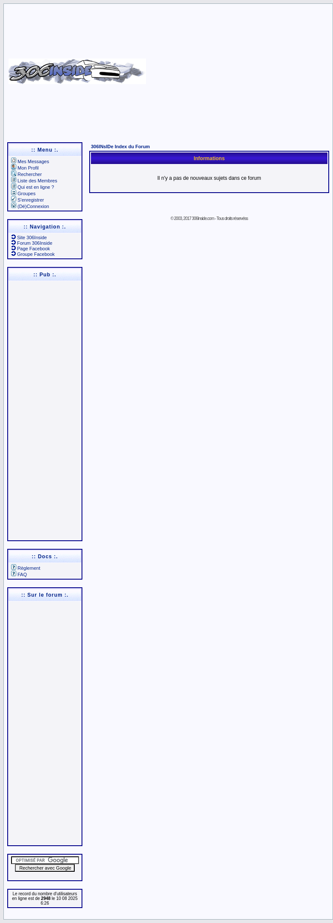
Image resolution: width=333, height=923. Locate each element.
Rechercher (26, 174)
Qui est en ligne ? (32, 187)
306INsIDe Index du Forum (120, 146)
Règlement (25, 568)
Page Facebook (30, 248)
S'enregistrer (27, 199)
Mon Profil (25, 167)
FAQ (19, 574)
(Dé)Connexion (30, 206)
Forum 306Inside (32, 243)
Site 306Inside (29, 237)
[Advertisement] (238, 68)
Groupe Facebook (33, 254)
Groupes (23, 193)
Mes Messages (30, 161)
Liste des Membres (34, 180)
